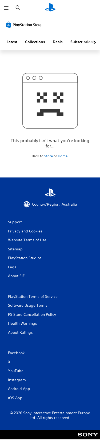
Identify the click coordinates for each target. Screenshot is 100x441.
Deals (58, 41)
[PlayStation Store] (24, 24)
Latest (12, 41)
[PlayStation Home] (50, 8)
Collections (35, 41)
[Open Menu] (6, 8)
